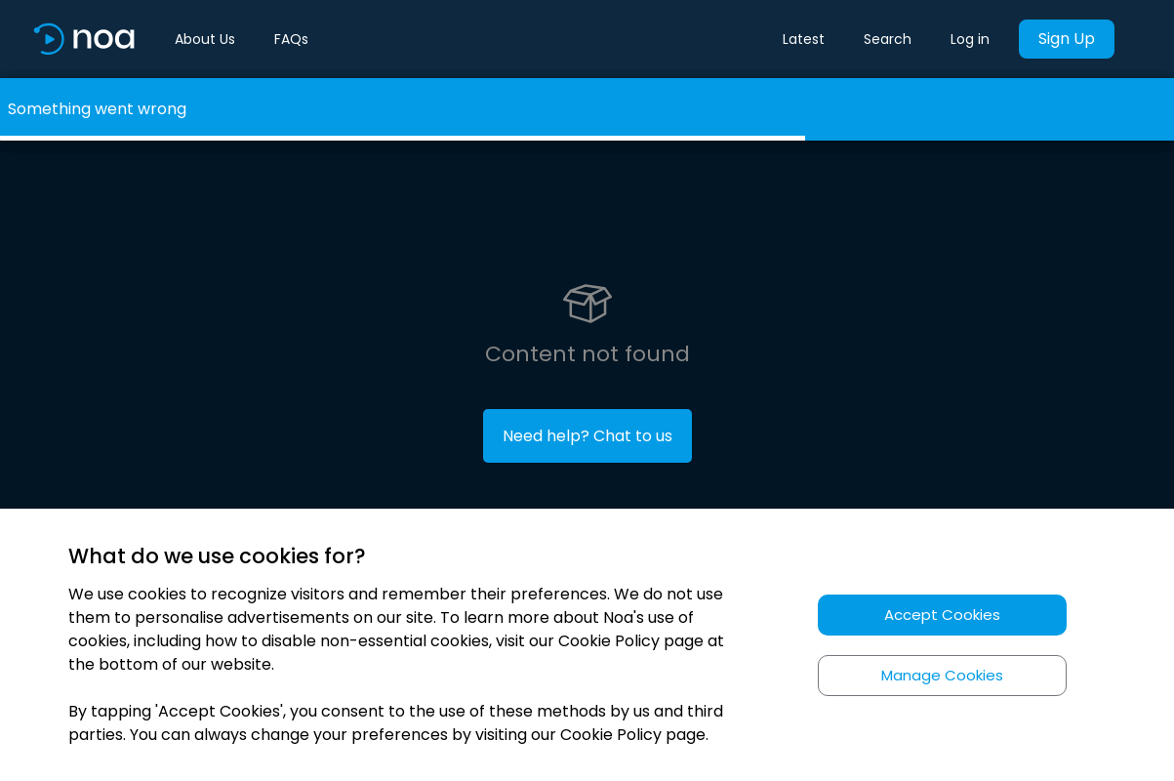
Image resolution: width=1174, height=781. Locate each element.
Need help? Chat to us (587, 436)
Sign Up (1066, 38)
